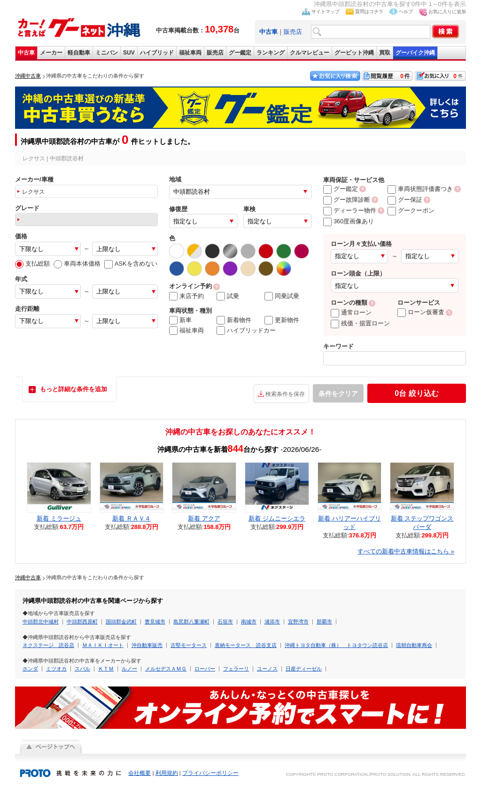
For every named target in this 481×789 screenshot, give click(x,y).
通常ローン (351, 312)
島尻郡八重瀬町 (191, 621)
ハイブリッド (157, 52)
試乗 (228, 296)
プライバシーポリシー (210, 773)
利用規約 (166, 773)
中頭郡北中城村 (41, 621)
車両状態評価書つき (420, 188)
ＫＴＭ (106, 668)
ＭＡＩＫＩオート (103, 645)
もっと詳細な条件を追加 (73, 389)
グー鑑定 (240, 52)
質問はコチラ (369, 11)
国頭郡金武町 (121, 621)
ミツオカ (56, 668)
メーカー (51, 52)
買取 (384, 52)
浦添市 (272, 621)
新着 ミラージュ (59, 518)
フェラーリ (236, 668)
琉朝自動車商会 (414, 645)
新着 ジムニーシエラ (276, 518)
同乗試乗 (281, 296)
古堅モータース (189, 645)
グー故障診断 (346, 199)
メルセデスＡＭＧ (165, 668)
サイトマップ (325, 11)
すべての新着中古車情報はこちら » (405, 551)
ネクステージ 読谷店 (48, 645)
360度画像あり (348, 221)
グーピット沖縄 (354, 52)
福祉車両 (190, 52)
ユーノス (267, 668)
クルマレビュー (309, 52)
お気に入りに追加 (447, 11)
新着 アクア (204, 518)
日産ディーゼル (304, 668)
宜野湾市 (298, 621)
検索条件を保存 (285, 394)
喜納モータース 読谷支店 (246, 645)
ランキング (270, 52)
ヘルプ (406, 11)
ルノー (129, 668)
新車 (180, 320)
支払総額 (32, 263)
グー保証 (405, 199)
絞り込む (416, 393)
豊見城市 (155, 621)
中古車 (26, 52)
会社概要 (139, 773)
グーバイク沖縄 (415, 52)
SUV (129, 52)
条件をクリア (338, 393)
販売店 (293, 31)
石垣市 (225, 621)
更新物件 (281, 320)
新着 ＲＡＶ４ (131, 518)
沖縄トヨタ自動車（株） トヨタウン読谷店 (336, 645)
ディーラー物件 (349, 210)
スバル (82, 668)
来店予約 (186, 296)
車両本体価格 (77, 263)
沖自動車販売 (147, 645)
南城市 (248, 621)
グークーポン (411, 210)
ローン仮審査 (420, 312)
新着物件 (234, 320)
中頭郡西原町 (82, 621)
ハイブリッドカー (246, 330)
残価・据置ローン (360, 323)
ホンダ (30, 668)
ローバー (204, 668)
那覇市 (324, 621)
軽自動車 (79, 52)
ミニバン (106, 52)
